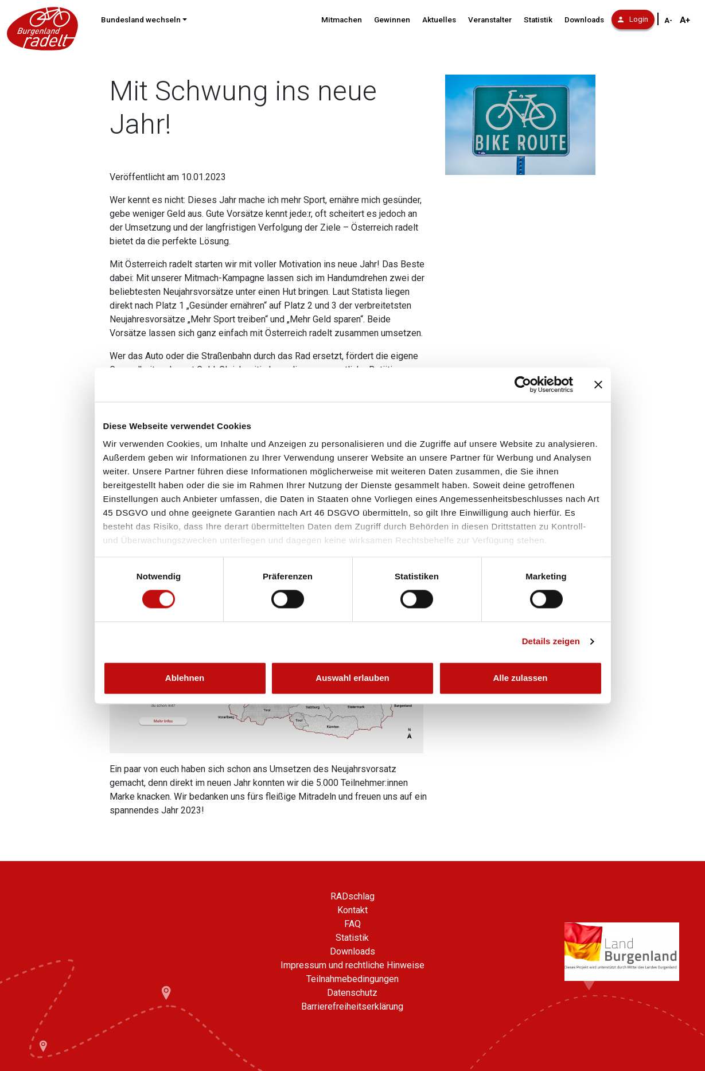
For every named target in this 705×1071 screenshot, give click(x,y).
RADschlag (352, 896)
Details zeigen (551, 642)
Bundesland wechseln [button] (141, 19)
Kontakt (352, 910)
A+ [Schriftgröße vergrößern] (685, 20)
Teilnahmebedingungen (352, 978)
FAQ (352, 923)
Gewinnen (392, 19)
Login (633, 19)
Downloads (584, 19)
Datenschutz (352, 992)
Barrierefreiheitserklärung (352, 1006)
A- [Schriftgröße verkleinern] (668, 21)
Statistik (538, 19)
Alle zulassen (520, 678)
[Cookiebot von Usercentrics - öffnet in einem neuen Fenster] (523, 384)
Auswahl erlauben (352, 678)
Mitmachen (341, 19)
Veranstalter (490, 19)
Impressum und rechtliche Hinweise (352, 965)
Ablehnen (184, 678)
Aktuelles (439, 19)
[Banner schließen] (598, 384)
